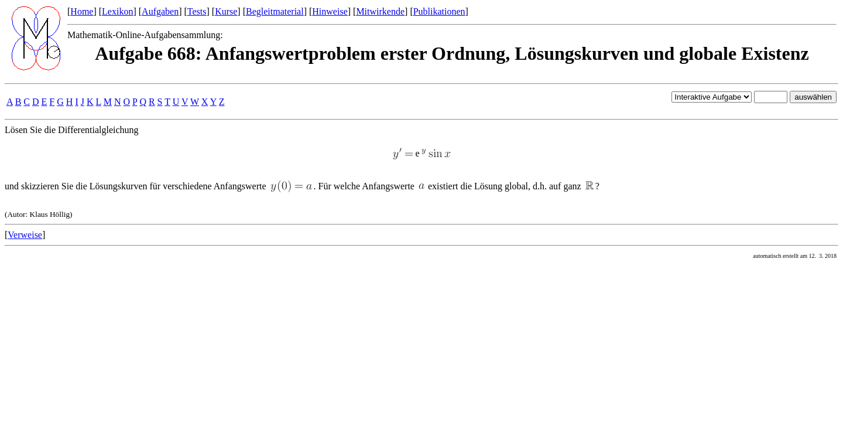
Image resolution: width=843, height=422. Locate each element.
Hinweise (329, 11)
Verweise (25, 235)
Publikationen (439, 11)
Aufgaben (160, 11)
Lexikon (117, 11)
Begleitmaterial (275, 11)
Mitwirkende (380, 11)
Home (81, 11)
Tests (197, 11)
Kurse (226, 11)
